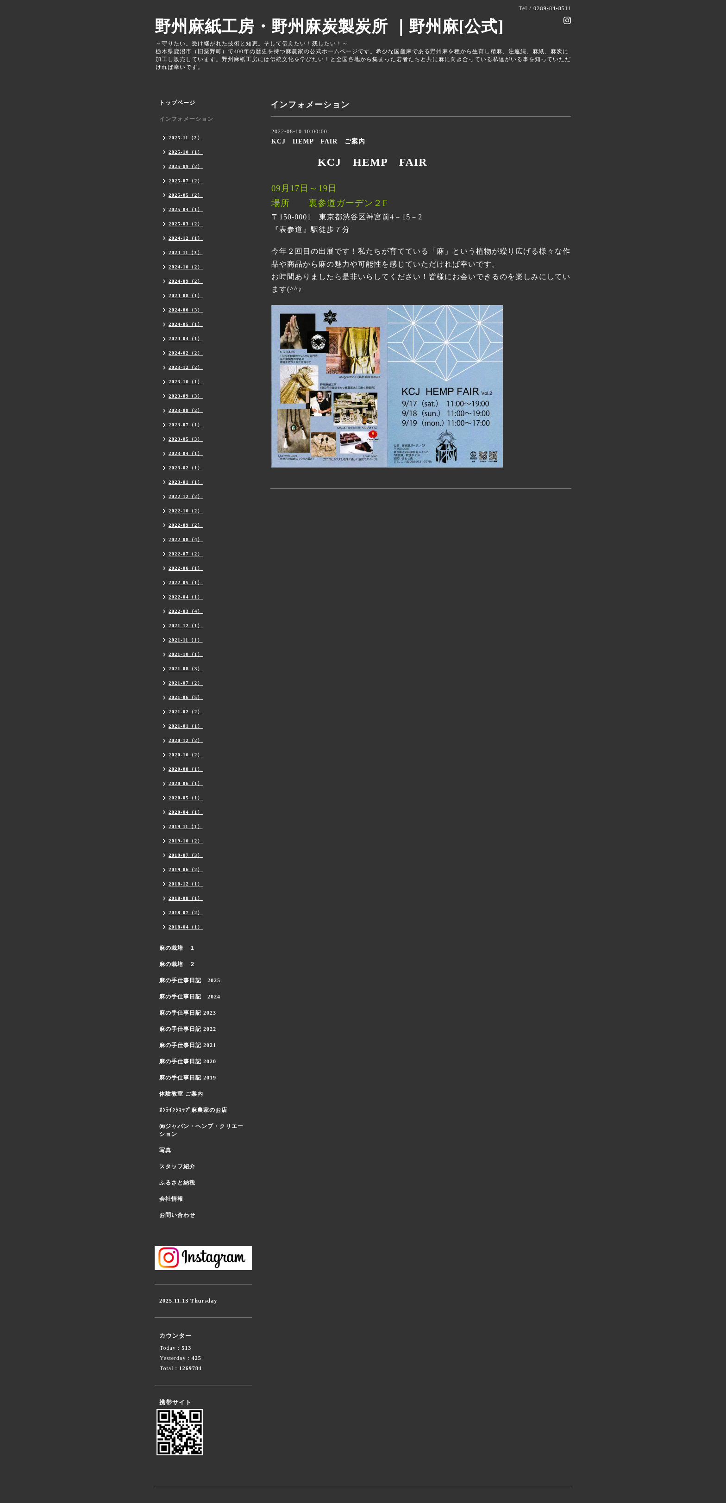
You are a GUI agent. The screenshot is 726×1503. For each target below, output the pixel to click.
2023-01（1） (186, 482)
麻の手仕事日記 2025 (189, 980)
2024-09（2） (186, 281)
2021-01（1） (186, 726)
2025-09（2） (186, 166)
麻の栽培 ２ (177, 964)
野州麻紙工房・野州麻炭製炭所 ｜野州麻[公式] (329, 27)
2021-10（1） (186, 654)
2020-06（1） (186, 783)
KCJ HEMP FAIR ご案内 (318, 141)
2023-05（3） (186, 439)
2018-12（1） (186, 883)
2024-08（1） (186, 295)
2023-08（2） (186, 410)
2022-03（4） (186, 611)
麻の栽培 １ (177, 948)
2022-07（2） (186, 553)
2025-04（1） (186, 209)
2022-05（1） (186, 582)
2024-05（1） (186, 324)
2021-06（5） (186, 697)
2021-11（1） (186, 639)
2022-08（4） (186, 539)
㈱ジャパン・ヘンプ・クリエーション (201, 1130)
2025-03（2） (186, 223)
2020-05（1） (186, 797)
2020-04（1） (186, 812)
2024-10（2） (186, 266)
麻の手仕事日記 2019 (187, 1077)
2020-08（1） (186, 769)
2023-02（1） (186, 467)
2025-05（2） (186, 195)
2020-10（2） (186, 754)
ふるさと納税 (177, 1182)
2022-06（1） (186, 568)
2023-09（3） (186, 396)
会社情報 (171, 1199)
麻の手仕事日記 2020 (187, 1061)
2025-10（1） (186, 152)
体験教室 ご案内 (181, 1094)
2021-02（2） (186, 711)
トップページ (177, 103)
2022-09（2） (186, 525)
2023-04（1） (186, 453)
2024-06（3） (186, 309)
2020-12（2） (186, 740)
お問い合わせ (177, 1215)
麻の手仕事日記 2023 (187, 1013)
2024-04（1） (186, 338)
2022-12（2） (186, 496)
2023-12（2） (186, 367)
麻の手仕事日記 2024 (189, 996)
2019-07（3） (186, 855)
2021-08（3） (186, 668)
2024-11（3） (186, 252)
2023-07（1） (186, 424)
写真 (165, 1150)
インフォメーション (186, 119)
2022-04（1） (186, 596)
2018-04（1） (186, 926)
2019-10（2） (186, 840)
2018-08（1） (186, 898)
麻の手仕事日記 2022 (187, 1029)
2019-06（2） (186, 869)
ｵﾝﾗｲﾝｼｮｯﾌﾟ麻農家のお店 (193, 1110)
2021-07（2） (186, 683)
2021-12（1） (186, 625)
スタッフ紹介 (177, 1166)
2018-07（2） (186, 912)
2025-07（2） (186, 180)
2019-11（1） (186, 826)
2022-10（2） (186, 510)
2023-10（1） (186, 381)
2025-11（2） (186, 137)
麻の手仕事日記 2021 (187, 1045)
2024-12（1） (186, 238)
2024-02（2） (186, 352)
